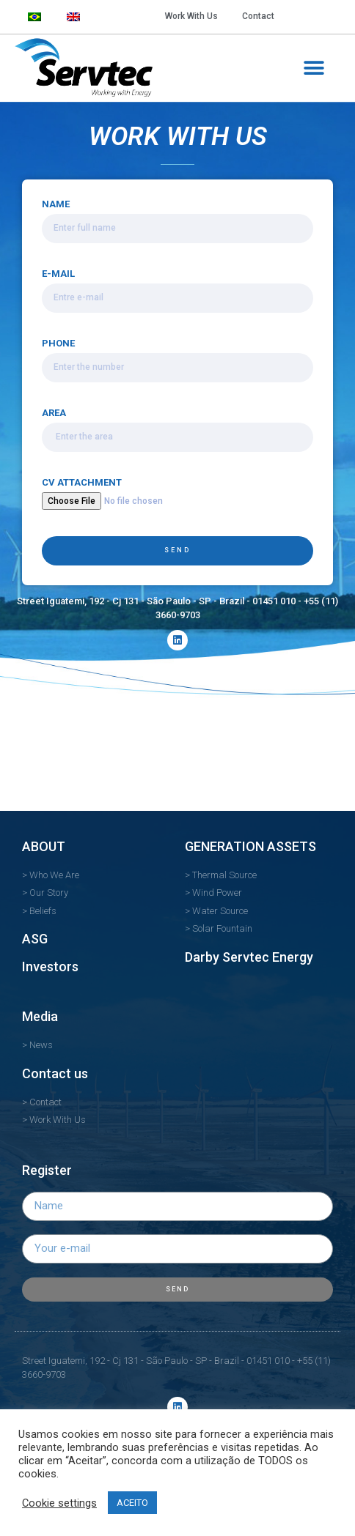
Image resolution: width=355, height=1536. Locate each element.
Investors (50, 966)
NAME (56, 204)
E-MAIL (58, 274)
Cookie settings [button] (59, 1503)
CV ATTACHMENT (82, 483)
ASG (35, 938)
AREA (54, 413)
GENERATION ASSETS (250, 846)
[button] (313, 67)
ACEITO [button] (132, 1502)
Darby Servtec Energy (249, 957)
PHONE (58, 343)
